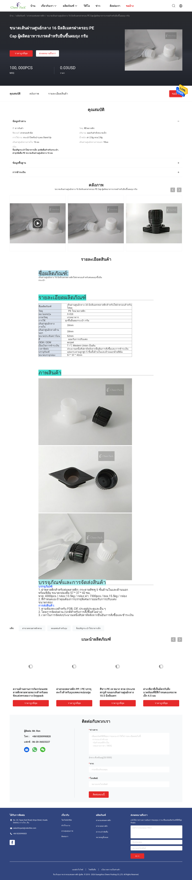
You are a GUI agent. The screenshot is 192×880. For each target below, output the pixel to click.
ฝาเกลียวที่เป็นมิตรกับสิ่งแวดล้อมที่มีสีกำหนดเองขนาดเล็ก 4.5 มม (160, 692)
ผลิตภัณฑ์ (20, 16)
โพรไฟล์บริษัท (66, 820)
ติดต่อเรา (64, 836)
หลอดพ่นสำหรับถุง (59, 628)
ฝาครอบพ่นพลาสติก (36, 16)
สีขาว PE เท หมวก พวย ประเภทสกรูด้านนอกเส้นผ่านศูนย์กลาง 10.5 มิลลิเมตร (117, 692)
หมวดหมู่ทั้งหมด (102, 837)
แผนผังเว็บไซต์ (77, 870)
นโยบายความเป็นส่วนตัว (110, 870)
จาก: (92, 763)
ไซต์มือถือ (92, 870)
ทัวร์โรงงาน (65, 826)
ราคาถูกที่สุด (21, 53)
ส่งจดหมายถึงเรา (47, 53)
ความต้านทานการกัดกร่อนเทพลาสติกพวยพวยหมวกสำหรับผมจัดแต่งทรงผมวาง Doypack (30, 692)
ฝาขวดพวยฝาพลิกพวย (32, 628)
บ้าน (12, 16)
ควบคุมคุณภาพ (67, 831)
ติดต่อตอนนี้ (99, 794)
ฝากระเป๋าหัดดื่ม (102, 832)
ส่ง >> (137, 856)
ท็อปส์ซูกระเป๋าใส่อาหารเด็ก (88, 628)
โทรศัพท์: (94, 778)
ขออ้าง (176, 93)
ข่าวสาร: (94, 730)
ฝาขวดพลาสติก (102, 826)
